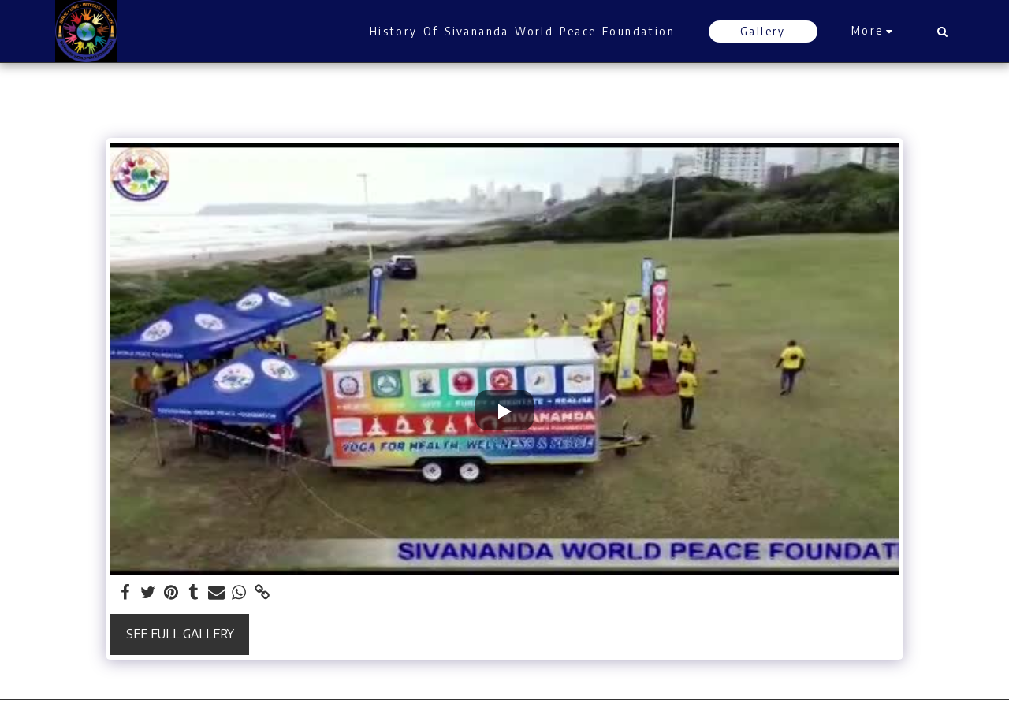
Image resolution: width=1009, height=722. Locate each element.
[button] (942, 31)
